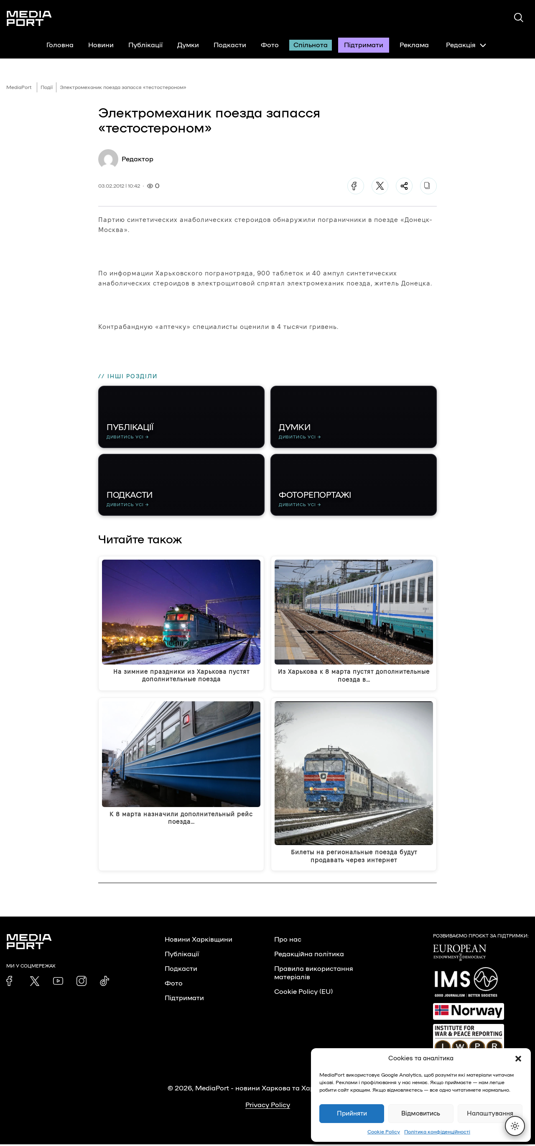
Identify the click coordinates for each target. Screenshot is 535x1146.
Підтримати (363, 45)
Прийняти (352, 1113)
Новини (101, 45)
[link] (11, 983)
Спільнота (310, 45)
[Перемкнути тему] (515, 1126)
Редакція (466, 45)
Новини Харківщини (198, 941)
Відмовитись (420, 1113)
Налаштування (490, 1113)
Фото (270, 45)
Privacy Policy (267, 1106)
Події (47, 87)
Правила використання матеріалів (313, 974)
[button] (518, 1058)
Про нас (287, 941)
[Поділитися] (404, 186)
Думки (188, 45)
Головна (60, 45)
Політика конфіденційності (437, 1131)
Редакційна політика (309, 955)
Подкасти (230, 45)
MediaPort (19, 87)
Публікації (145, 45)
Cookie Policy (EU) (303, 993)
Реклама (414, 45)
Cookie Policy (383, 1131)
